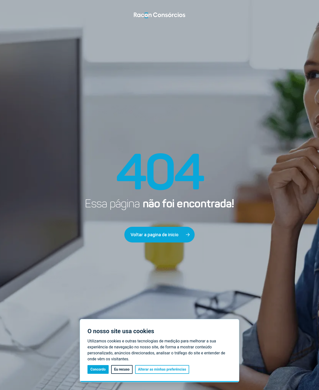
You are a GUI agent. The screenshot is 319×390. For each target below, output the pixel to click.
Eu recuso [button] (122, 370)
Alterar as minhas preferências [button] (162, 370)
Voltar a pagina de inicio (160, 234)
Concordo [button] (98, 370)
